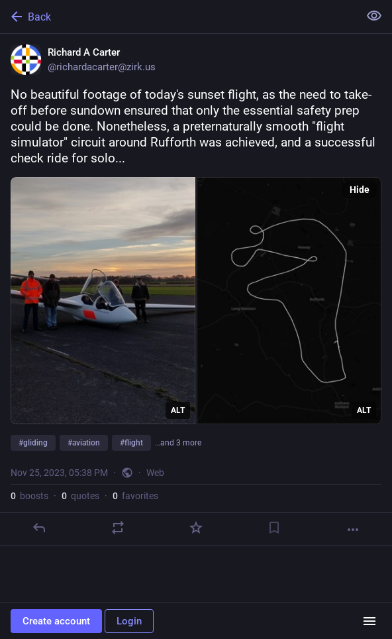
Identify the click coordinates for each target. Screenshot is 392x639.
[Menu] (369, 621)
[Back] (178, 16)
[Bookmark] (274, 528)
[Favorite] (196, 528)
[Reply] (39, 528)
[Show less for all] (374, 16)
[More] (353, 530)
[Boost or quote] (118, 528)
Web (155, 472)
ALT (178, 410)
